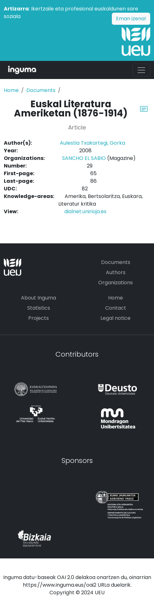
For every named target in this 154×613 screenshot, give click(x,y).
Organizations (115, 282)
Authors (115, 272)
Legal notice (115, 318)
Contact (115, 308)
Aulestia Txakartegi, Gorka (92, 143)
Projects (38, 318)
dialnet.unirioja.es (85, 211)
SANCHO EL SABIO (84, 158)
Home (11, 90)
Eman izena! (131, 18)
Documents (40, 90)
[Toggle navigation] (141, 70)
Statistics (38, 308)
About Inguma (38, 297)
